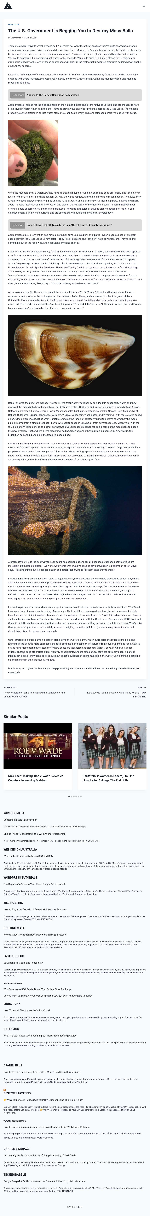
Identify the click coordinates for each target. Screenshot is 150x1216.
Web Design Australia (20, 849)
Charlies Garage (16, 1149)
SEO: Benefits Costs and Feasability (23, 962)
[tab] (69, 796)
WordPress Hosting (13, 983)
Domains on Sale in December (20, 819)
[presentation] (38, 746)
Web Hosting (13, 903)
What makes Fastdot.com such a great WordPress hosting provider (40, 1035)
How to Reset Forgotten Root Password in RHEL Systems (35, 934)
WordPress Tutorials (20, 877)
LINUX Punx (12, 1004)
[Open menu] (143, 6)
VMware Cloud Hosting (15, 1121)
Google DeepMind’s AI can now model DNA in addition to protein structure (44, 1181)
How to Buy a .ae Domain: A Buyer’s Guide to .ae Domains (36, 909)
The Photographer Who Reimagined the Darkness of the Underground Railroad (38, 691)
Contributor (16, 38)
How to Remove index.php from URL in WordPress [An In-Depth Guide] (42, 1072)
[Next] (141, 759)
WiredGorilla (14, 813)
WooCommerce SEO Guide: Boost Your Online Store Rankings (37, 989)
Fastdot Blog (14, 956)
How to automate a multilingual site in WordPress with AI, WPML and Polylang (47, 1127)
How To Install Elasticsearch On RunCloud (27, 1010)
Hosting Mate (14, 928)
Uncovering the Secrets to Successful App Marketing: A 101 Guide (40, 1155)
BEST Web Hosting (17, 1093)
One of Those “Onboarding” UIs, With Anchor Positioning (34, 833)
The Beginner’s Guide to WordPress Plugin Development (34, 884)
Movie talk (13, 25)
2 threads (11, 1029)
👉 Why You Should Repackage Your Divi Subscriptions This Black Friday (43, 1099)
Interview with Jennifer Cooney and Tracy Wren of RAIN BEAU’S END (111, 691)
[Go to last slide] (8, 759)
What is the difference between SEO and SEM (28, 856)
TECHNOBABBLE (15, 1174)
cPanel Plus (13, 1065)
